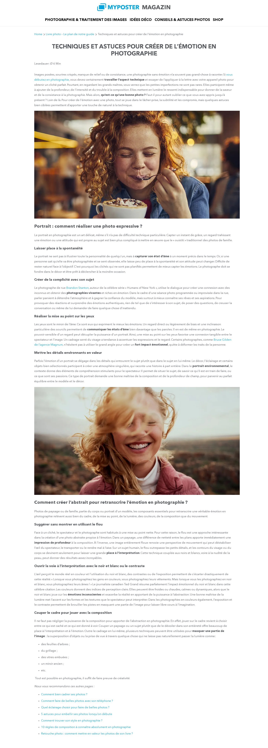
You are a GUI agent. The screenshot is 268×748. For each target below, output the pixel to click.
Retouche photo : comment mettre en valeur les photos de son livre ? (87, 733)
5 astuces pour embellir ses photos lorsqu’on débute (77, 714)
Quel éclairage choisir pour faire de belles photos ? (75, 707)
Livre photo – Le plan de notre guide (70, 34)
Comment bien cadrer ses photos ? (64, 694)
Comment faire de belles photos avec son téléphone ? (77, 701)
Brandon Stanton (77, 288)
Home (38, 34)
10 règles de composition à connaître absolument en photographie (86, 727)
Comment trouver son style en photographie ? (71, 720)
